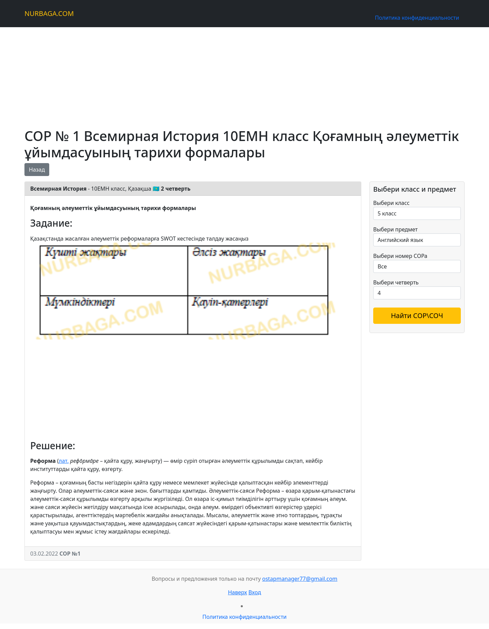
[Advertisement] (228, 74)
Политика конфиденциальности (417, 17)
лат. (64, 461)
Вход (255, 592)
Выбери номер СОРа (400, 256)
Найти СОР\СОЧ (417, 315)
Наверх (237, 592)
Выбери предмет (395, 229)
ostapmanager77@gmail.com (300, 578)
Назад (37, 169)
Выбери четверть (396, 282)
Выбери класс (391, 203)
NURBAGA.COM (49, 13)
